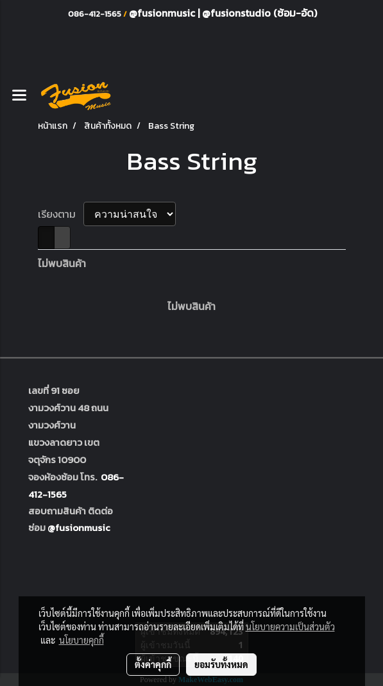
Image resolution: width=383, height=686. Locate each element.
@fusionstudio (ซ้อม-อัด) (259, 12)
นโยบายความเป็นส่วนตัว (290, 626)
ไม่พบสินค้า (62, 263)
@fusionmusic (163, 12)
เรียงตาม (60, 214)
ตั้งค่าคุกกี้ (153, 664)
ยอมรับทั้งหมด (221, 664)
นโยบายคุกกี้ (81, 640)
